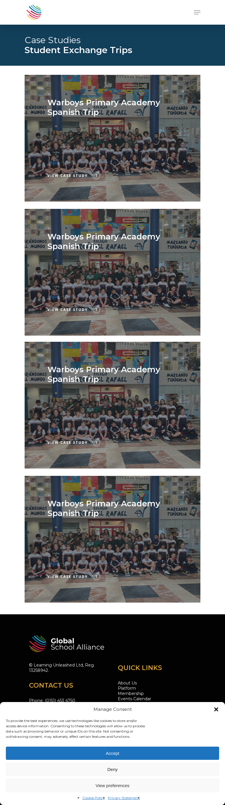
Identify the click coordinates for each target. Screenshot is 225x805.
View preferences (112, 785)
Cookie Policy (93, 798)
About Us (127, 683)
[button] (216, 709)
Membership (131, 693)
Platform (127, 688)
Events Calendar (134, 698)
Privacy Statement (124, 798)
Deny (112, 769)
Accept (112, 753)
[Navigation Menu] (197, 12)
